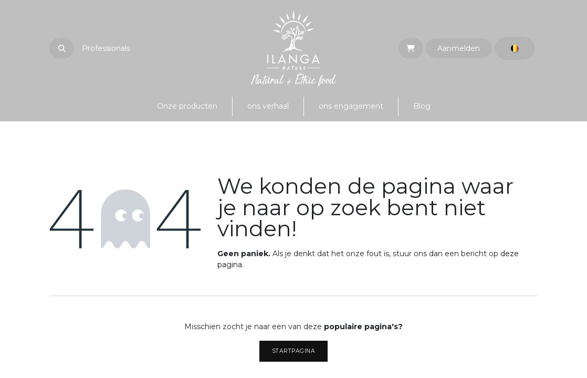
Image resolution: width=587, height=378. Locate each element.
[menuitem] (187, 106)
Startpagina (294, 351)
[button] (61, 48)
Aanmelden (458, 48)
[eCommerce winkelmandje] (411, 48)
